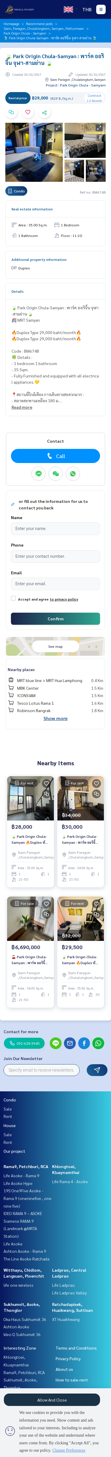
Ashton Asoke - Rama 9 (25, 1251)
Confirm (56, 618)
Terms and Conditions (76, 1347)
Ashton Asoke (16, 1326)
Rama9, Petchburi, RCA (26, 1166)
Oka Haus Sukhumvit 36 (25, 1319)
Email (16, 572)
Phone (17, 544)
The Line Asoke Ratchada (26, 1258)
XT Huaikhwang (66, 1319)
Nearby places (21, 669)
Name (16, 517)
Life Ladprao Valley (69, 1292)
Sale (8, 1108)
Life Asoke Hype (18, 1183)
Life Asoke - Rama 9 (21, 1175)
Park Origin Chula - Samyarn (25, 33)
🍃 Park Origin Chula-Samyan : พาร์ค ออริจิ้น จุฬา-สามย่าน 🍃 (80, 839)
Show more (55, 718)
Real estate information (32, 209)
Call (55, 455)
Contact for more (21, 1031)
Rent (8, 1116)
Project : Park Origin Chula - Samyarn (76, 85)
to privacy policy (64, 599)
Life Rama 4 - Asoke (70, 1181)
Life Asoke (13, 1243)
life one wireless (18, 1285)
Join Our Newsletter (23, 1058)
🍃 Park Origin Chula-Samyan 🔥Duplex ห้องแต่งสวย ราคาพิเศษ (30, 839)
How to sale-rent (72, 1379)
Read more (22, 407)
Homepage (11, 23)
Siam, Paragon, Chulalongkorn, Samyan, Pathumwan (44, 28)
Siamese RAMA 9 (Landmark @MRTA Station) (20, 1228)
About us (64, 1369)
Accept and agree (33, 599)
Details (18, 291)
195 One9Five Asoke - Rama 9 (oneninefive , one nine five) (28, 1198)
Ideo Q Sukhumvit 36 (22, 1334)
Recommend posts (39, 23)
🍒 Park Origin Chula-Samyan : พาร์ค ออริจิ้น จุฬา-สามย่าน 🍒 (29, 960)
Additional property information (39, 259)
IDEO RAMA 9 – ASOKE (23, 1213)
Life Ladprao (63, 1285)
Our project (14, 1151)
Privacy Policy (68, 1358)
